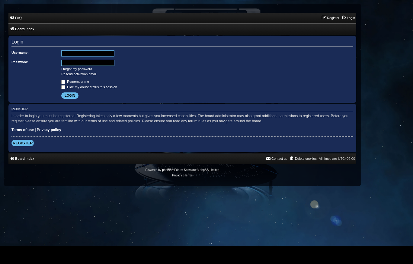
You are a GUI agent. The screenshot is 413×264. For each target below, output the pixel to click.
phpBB (166, 170)
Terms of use (22, 130)
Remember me (75, 81)
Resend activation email (79, 74)
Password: (19, 62)
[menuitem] (16, 17)
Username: (20, 52)
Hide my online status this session (89, 87)
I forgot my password (76, 69)
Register (23, 143)
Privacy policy (49, 130)
